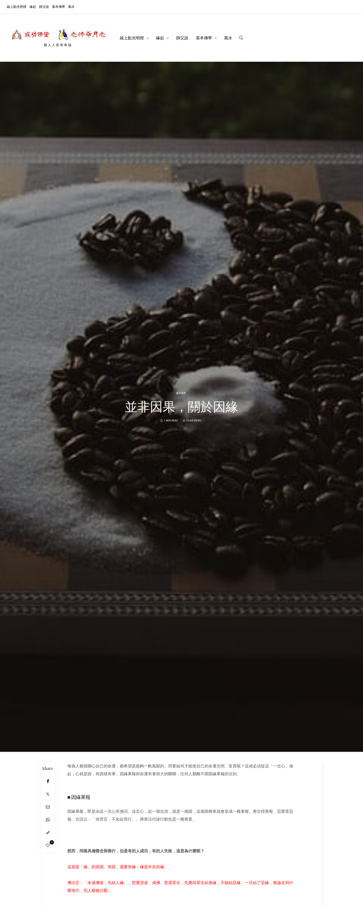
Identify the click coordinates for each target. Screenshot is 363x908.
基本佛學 (58, 6)
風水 (71, 6)
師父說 (44, 6)
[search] (241, 38)
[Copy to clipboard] (48, 832)
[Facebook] (48, 781)
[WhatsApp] (48, 819)
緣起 (32, 6)
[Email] (48, 806)
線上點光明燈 (16, 6)
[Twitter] (48, 794)
